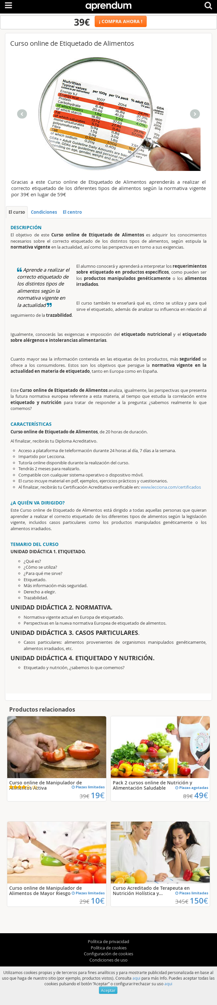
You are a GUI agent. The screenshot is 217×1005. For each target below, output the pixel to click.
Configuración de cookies (108, 954)
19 (98, 795)
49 (201, 795)
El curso (17, 212)
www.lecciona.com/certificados (171, 487)
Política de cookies (109, 948)
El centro (72, 212)
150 (199, 900)
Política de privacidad (108, 941)
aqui (136, 978)
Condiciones (44, 212)
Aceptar (108, 990)
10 (98, 900)
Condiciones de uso (108, 960)
